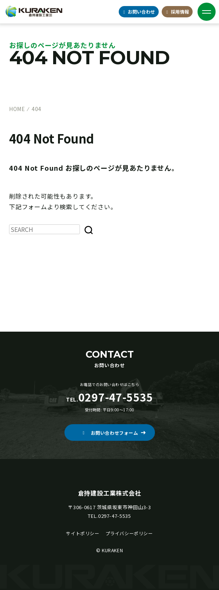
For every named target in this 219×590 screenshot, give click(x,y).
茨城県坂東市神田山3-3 (124, 507)
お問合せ (138, 11)
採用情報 (177, 11)
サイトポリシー (82, 533)
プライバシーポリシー (129, 533)
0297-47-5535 (114, 515)
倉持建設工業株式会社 (109, 492)
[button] (109, 432)
